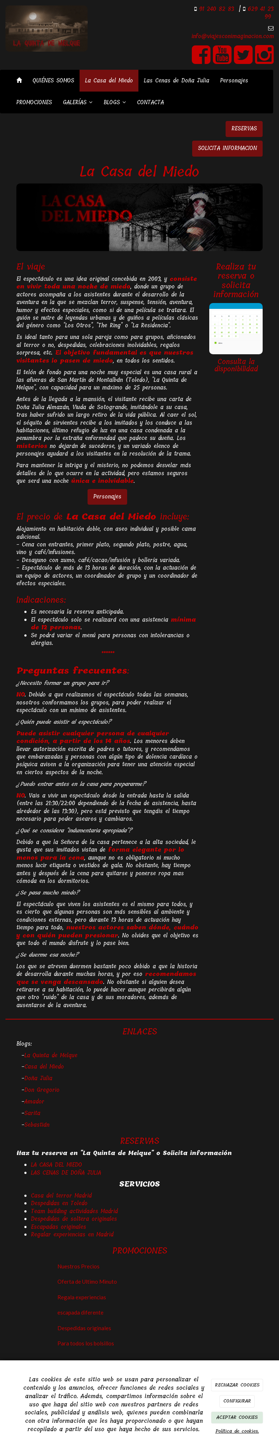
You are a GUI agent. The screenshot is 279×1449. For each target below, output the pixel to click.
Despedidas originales (84, 1328)
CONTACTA (150, 102)
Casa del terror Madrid (61, 1195)
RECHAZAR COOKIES (237, 1385)
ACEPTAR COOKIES (237, 1417)
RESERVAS (244, 128)
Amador (34, 1101)
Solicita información (197, 1153)
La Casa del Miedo (109, 80)
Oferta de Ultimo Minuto (87, 1281)
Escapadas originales (58, 1227)
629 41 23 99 (259, 13)
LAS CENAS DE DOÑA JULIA (66, 1173)
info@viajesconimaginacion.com (232, 36)
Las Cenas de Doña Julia (176, 80)
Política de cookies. (237, 1431)
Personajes (234, 80)
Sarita (32, 1113)
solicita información (236, 289)
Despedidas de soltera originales (74, 1219)
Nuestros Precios (78, 1266)
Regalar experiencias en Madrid (72, 1234)
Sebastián (36, 1125)
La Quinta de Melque (50, 1055)
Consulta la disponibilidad (236, 365)
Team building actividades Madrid (74, 1211)
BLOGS (115, 102)
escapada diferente (80, 1312)
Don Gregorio (42, 1090)
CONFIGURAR (237, 1401)
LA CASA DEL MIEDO (56, 1165)
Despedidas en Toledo (59, 1203)
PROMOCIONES (34, 102)
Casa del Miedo (44, 1066)
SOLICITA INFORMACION (227, 148)
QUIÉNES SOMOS (53, 80)
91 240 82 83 (215, 9)
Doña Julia (38, 1078)
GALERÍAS (78, 102)
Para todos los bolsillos (85, 1343)
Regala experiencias (81, 1297)
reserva (232, 276)
